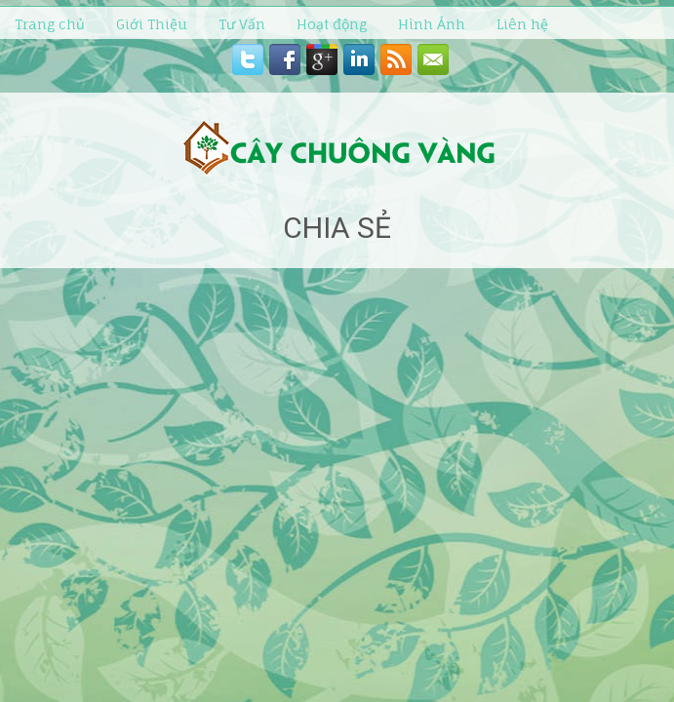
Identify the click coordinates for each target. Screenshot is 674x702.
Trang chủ (50, 24)
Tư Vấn (241, 24)
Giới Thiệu (151, 24)
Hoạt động (332, 24)
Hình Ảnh (431, 24)
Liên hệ (522, 24)
